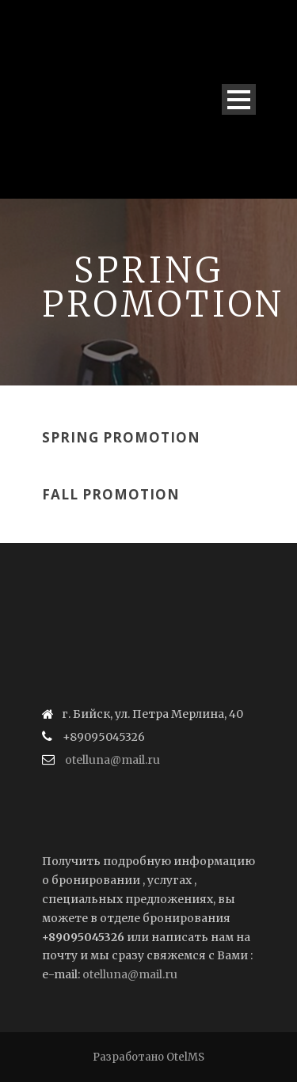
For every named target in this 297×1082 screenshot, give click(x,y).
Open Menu (239, 99)
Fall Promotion (111, 494)
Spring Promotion (121, 437)
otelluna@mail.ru (112, 760)
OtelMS (185, 1057)
